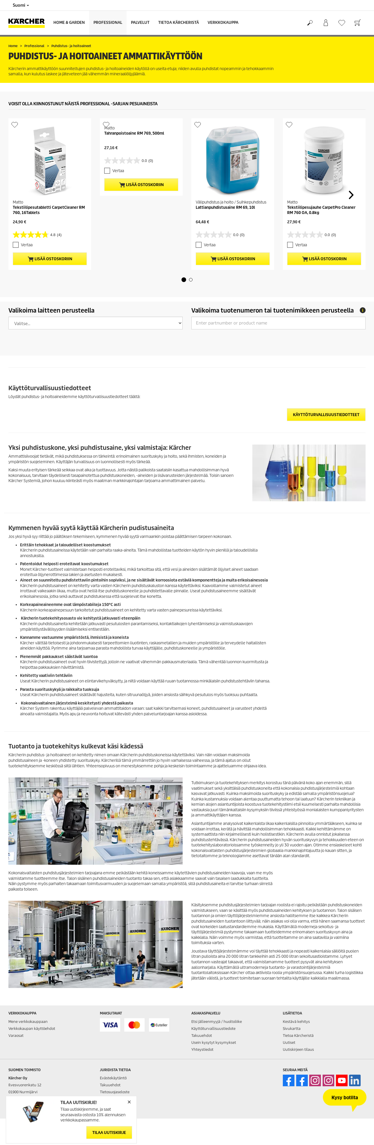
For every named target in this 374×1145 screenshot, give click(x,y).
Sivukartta (292, 1028)
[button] (183, 279)
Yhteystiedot (202, 1049)
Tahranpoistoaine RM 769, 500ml (134, 133)
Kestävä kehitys (296, 1021)
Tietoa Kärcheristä (178, 22)
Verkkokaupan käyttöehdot (31, 1028)
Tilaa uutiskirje (109, 1132)
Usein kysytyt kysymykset (213, 1042)
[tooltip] (363, 310)
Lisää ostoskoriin (50, 259)
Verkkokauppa (223, 22)
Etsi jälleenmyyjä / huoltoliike (216, 1021)
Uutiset (289, 1042)
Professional (108, 22)
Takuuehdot (201, 1035)
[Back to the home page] (28, 23)
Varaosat (16, 1035)
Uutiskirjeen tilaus (298, 1049)
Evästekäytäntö (113, 1078)
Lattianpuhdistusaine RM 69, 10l (225, 207)
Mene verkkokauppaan (28, 1021)
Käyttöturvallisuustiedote (213, 1028)
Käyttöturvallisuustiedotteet (326, 414)
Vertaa (27, 244)
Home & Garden (69, 22)
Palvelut (140, 22)
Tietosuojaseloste (115, 1092)
